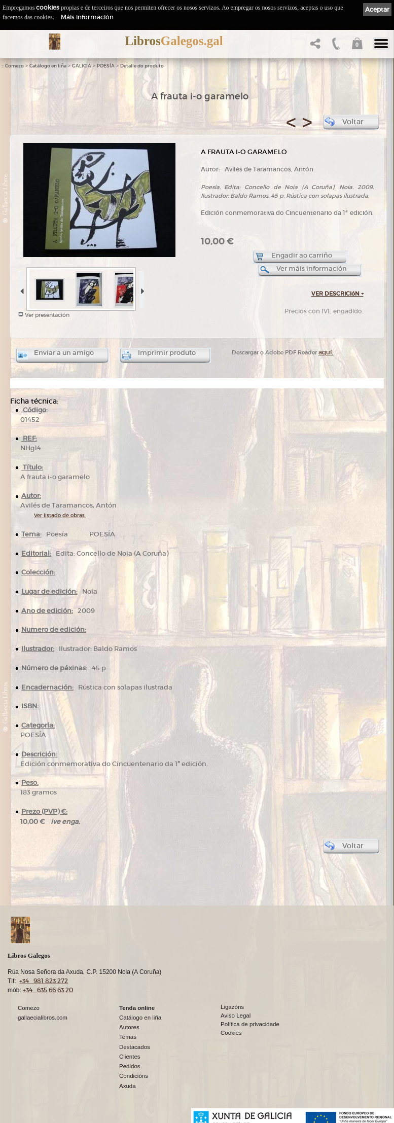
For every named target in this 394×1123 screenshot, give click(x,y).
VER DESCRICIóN (337, 293)
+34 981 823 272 (43, 981)
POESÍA (106, 65)
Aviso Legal (235, 1015)
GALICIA (81, 65)
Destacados (134, 1047)
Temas (127, 1037)
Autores (129, 1027)
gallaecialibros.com (42, 1018)
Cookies (231, 1033)
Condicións (133, 1076)
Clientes (129, 1057)
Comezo (14, 65)
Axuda (127, 1086)
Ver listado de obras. (60, 515)
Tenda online (137, 1008)
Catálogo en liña (47, 65)
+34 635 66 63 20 (48, 990)
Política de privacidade (250, 1024)
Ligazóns (232, 1007)
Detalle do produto (142, 65)
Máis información (87, 17)
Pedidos (129, 1066)
